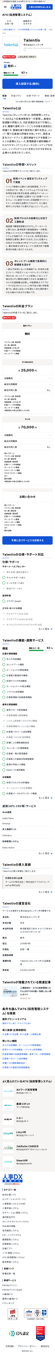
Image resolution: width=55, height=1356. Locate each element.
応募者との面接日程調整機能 (16, 1067)
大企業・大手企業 (10, 1034)
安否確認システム (10, 1230)
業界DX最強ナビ (10, 1298)
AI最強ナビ (7, 1294)
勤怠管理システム (10, 1262)
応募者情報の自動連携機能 (15, 1054)
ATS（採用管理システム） (13, 1257)
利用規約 (10, 1346)
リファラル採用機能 (33, 1049)
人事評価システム (10, 1208)
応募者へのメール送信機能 (14, 1058)
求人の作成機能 (9, 1045)
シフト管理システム (11, 1253)
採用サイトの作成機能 (12, 1049)
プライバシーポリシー (27, 1346)
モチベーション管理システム (15, 1212)
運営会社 (45, 1346)
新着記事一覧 (8, 1273)
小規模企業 (35, 1034)
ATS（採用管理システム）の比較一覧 (32, 29)
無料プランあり (9, 1023)
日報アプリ (7, 1248)
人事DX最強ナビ (9, 29)
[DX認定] (19, 1333)
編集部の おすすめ (27, 22)
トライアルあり (24, 1023)
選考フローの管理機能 (39, 1054)
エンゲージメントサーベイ (14, 1199)
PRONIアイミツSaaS (12, 1290)
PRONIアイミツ (9, 1285)
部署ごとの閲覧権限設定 (13, 1063)
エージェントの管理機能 (30, 1045)
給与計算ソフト (9, 1194)
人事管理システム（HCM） (14, 1203)
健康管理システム (10, 1239)
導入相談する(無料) (27, 83)
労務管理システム (10, 1244)
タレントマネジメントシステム (15, 1221)
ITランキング (8, 1303)
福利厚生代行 (8, 1217)
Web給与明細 (8, 1226)
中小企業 (24, 1034)
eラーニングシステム (11, 1235)
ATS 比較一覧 (9, 22)
